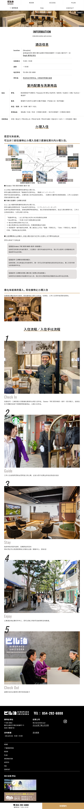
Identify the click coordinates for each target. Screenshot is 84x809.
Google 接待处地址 (29, 55)
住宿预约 (63, 806)
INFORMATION (8, 758)
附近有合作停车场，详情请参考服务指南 (37, 78)
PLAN (73, 3)
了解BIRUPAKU (9, 748)
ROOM (31, 3)
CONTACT (70, 8)
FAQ (42, 8)
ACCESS (52, 3)
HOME (6, 744)
